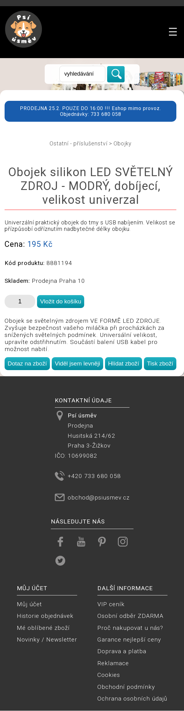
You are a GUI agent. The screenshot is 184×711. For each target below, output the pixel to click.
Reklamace (113, 663)
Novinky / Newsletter (47, 639)
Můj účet (29, 604)
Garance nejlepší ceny (129, 639)
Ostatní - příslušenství (78, 143)
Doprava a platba (121, 651)
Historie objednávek (45, 615)
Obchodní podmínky (126, 686)
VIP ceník (111, 604)
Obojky (123, 143)
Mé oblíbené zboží (43, 627)
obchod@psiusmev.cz (99, 497)
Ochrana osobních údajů (132, 698)
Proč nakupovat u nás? (130, 627)
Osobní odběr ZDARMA (130, 615)
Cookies (108, 674)
